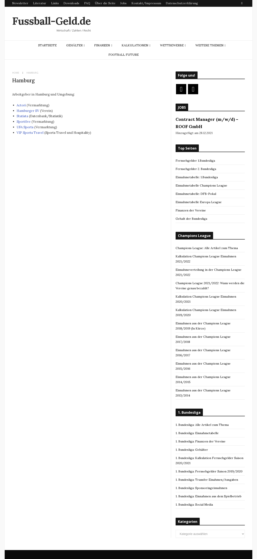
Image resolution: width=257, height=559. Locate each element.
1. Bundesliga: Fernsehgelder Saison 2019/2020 (209, 471)
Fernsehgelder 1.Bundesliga (195, 161)
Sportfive (24, 122)
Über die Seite (105, 3)
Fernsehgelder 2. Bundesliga (196, 169)
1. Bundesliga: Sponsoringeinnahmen (201, 488)
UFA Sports (25, 127)
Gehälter (74, 45)
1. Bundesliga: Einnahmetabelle (197, 433)
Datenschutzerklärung (182, 3)
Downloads (71, 3)
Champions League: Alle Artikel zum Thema (207, 248)
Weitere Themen (209, 45)
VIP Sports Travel (30, 133)
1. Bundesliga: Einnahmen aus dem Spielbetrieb (208, 496)
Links (55, 3)
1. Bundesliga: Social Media (194, 504)
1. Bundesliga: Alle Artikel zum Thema (202, 425)
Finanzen (102, 45)
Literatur (39, 3)
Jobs (123, 3)
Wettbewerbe (172, 45)
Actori (22, 105)
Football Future (123, 55)
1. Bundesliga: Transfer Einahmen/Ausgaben (207, 480)
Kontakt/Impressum (146, 3)
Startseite (47, 45)
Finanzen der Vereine (191, 210)
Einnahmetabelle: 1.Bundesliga (197, 177)
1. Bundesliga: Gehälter (192, 450)
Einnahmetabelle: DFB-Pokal (196, 194)
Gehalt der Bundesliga (191, 219)
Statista (22, 116)
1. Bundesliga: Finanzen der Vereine (200, 441)
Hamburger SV (28, 111)
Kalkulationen (135, 45)
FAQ (87, 3)
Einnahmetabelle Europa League (199, 202)
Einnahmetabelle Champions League (201, 185)
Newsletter (20, 3)
